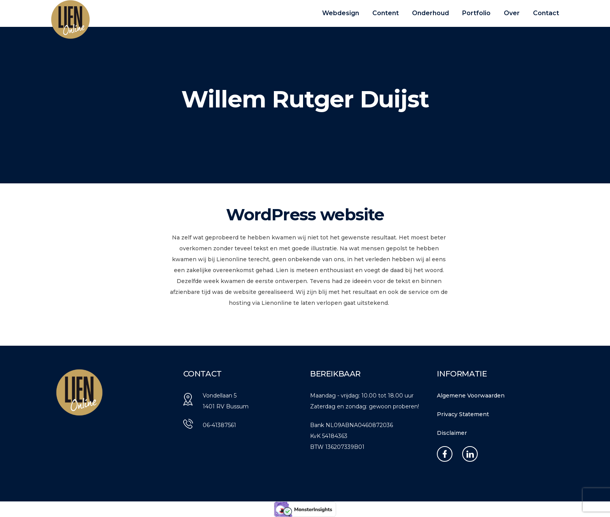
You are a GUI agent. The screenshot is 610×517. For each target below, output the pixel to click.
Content (385, 13)
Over (512, 13)
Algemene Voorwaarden (471, 395)
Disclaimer (452, 432)
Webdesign (340, 13)
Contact (546, 13)
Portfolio (476, 13)
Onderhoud (430, 13)
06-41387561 (219, 425)
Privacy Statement (463, 414)
